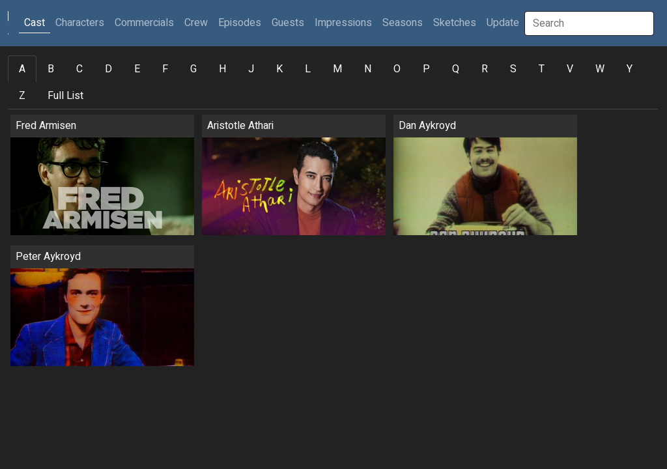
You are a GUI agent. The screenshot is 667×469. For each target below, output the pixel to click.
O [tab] (397, 69)
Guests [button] (288, 23)
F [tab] (165, 69)
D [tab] (108, 69)
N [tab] (367, 69)
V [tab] (570, 69)
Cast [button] (37, 22)
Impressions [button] (343, 23)
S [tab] (513, 69)
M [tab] (337, 69)
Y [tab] (629, 69)
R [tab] (484, 69)
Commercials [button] (144, 23)
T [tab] (542, 69)
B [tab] (51, 69)
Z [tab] (22, 96)
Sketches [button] (454, 23)
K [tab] (279, 69)
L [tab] (308, 69)
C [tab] (79, 69)
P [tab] (426, 69)
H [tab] (222, 69)
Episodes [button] (239, 23)
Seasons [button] (402, 23)
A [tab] (22, 69)
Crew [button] (196, 23)
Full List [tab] (65, 96)
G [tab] (193, 69)
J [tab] (251, 69)
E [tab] (137, 69)
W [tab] (599, 69)
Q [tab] (455, 69)
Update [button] (503, 23)
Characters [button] (79, 23)
